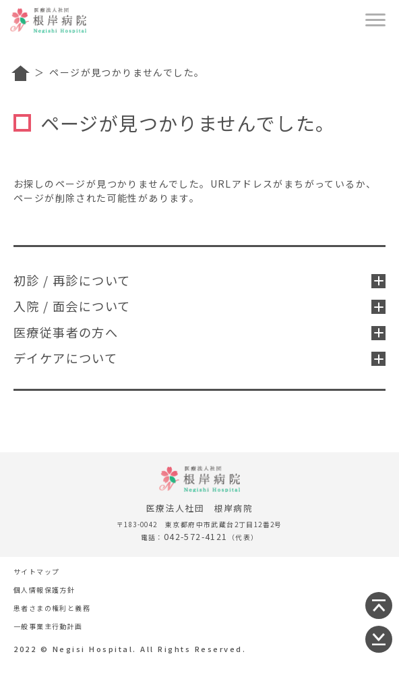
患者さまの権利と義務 (51, 608)
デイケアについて (199, 358)
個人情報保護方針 (44, 590)
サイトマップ (36, 571)
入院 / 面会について (199, 306)
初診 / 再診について (199, 280)
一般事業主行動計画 (48, 626)
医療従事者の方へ (199, 332)
